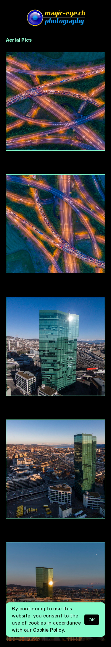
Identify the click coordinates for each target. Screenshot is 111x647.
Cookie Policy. (49, 630)
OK (92, 619)
